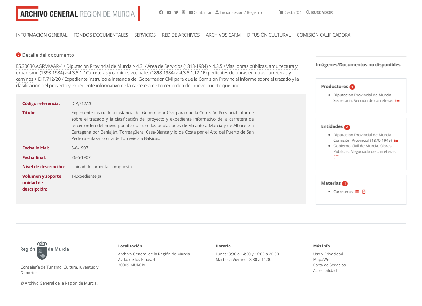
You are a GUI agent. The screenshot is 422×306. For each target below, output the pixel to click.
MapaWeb (322, 259)
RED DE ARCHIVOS (181, 35)
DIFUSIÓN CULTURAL (269, 35)
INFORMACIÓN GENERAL (41, 35)
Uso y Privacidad (328, 254)
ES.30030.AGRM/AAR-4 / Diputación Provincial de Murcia (73, 66)
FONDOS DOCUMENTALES (100, 35)
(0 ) (290, 12)
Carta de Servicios (329, 265)
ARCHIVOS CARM (223, 35)
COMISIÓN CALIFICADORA (323, 35)
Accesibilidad (325, 270)
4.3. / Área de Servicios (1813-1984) (172, 66)
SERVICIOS (145, 35)
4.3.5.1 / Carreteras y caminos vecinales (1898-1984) (121, 73)
